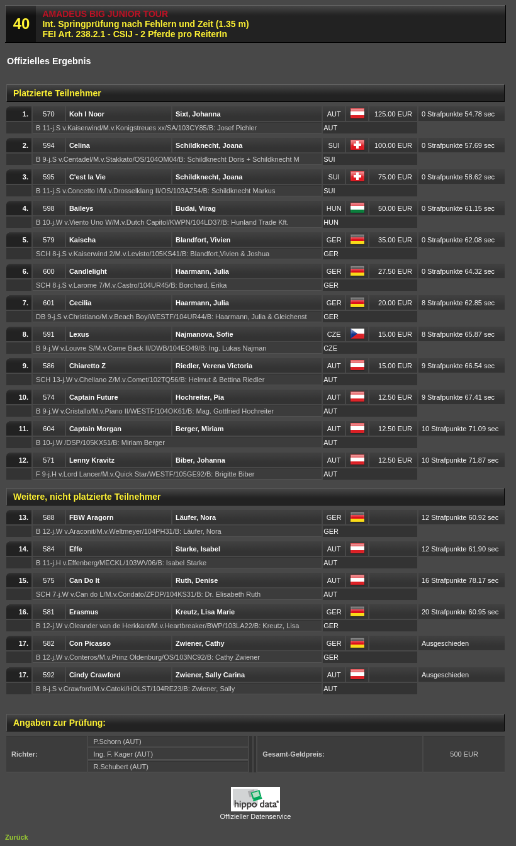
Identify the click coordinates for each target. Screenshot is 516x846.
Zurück (16, 837)
